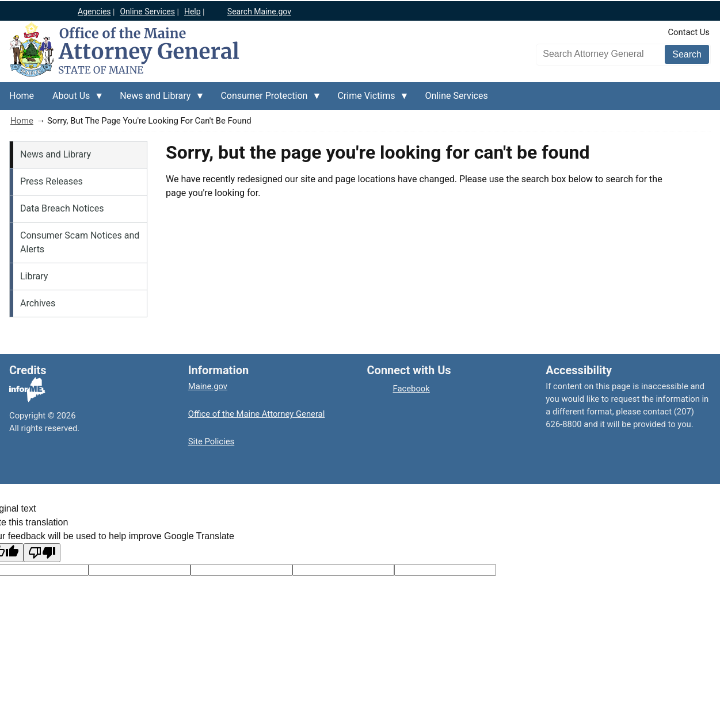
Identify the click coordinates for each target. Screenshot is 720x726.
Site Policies (211, 441)
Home (21, 121)
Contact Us (689, 32)
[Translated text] (343, 570)
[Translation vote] (445, 570)
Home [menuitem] (21, 95)
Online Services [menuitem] (456, 95)
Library (34, 276)
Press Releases (51, 181)
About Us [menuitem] (73, 100)
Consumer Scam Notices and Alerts (79, 242)
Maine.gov (207, 386)
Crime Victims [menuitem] (368, 100)
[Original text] (241, 570)
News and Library (55, 154)
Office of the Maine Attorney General (256, 414)
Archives (37, 303)
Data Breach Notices (62, 208)
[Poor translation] (42, 552)
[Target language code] (140, 570)
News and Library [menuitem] (157, 100)
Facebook (411, 388)
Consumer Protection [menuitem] (266, 100)
